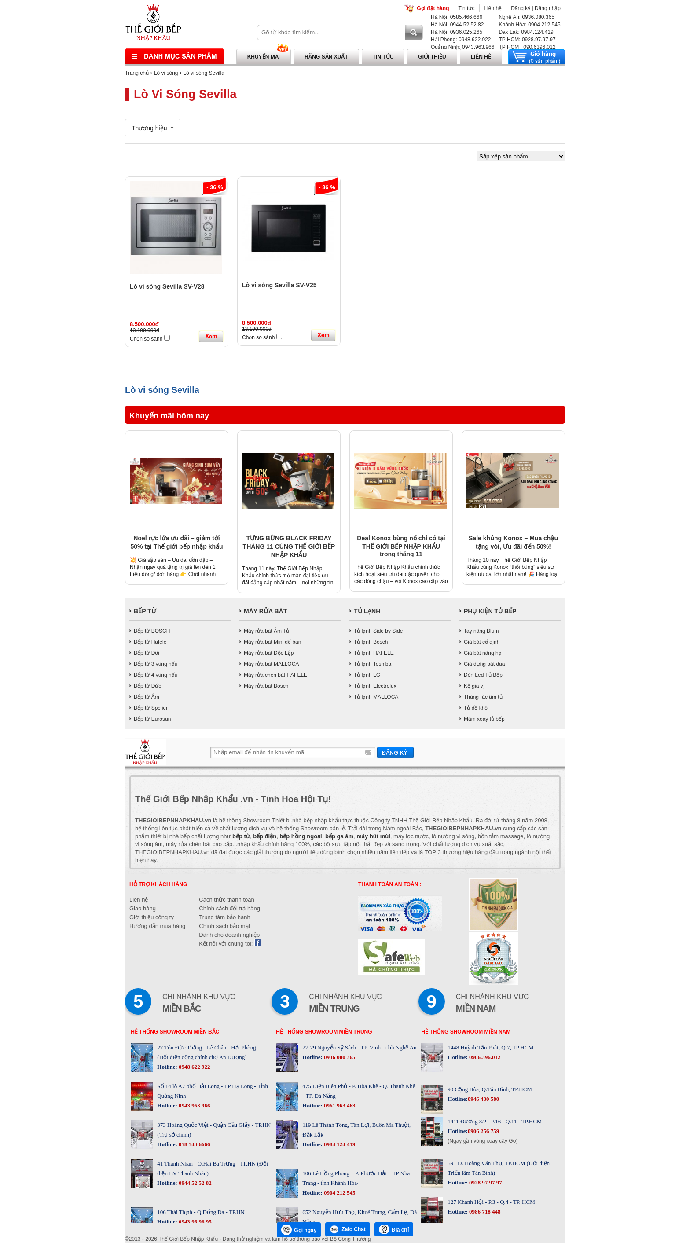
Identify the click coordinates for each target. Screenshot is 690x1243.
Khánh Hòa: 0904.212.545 (529, 25)
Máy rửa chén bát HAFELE (275, 675)
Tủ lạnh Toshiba (372, 664)
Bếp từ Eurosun (152, 719)
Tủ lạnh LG (367, 675)
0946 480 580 (483, 1099)
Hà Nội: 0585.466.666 (456, 17)
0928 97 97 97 (485, 1182)
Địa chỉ (394, 1229)
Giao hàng (142, 908)
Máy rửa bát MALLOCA (271, 664)
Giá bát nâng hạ (483, 653)
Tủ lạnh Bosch (371, 642)
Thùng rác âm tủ (483, 697)
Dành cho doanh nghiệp (229, 934)
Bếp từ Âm (146, 697)
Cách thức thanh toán (226, 899)
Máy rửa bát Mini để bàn (272, 642)
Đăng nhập (548, 8)
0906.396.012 (484, 1057)
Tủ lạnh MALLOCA (376, 697)
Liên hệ (493, 8)
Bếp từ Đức (147, 686)
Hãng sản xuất (326, 57)
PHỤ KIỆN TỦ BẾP (490, 611)
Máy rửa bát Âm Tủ (266, 631)
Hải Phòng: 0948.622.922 (461, 40)
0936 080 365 (339, 1057)
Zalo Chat (348, 1229)
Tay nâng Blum (481, 631)
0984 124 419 (339, 1144)
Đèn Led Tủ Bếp (483, 675)
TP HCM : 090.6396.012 (527, 47)
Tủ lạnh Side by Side (378, 631)
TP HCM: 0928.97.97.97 (527, 40)
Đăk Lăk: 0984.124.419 (526, 32)
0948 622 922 (193, 1066)
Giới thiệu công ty (151, 917)
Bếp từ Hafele (150, 642)
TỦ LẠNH (367, 611)
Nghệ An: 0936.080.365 (526, 17)
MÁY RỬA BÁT (265, 611)
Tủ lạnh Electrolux (375, 686)
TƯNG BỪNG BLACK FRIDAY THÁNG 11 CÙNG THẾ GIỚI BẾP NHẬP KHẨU (289, 546)
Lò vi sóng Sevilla (203, 73)
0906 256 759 (483, 1131)
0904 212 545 (339, 1192)
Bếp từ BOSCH (152, 631)
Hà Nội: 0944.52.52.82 (457, 25)
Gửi (395, 752)
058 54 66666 (193, 1144)
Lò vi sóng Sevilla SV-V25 (279, 285)
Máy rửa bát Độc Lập (269, 653)
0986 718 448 (484, 1211)
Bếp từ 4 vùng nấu (155, 675)
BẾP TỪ (145, 611)
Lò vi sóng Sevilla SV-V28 (167, 286)
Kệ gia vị (474, 686)
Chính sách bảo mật (224, 926)
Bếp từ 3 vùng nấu (155, 664)
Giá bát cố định (481, 642)
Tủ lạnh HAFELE (374, 653)
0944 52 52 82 (194, 1183)
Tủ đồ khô (476, 708)
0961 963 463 (339, 1105)
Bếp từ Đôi (146, 653)
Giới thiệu (432, 57)
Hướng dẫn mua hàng (157, 926)
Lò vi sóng (166, 73)
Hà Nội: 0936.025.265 (456, 32)
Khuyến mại (263, 57)
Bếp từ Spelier (151, 708)
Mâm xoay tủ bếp (484, 719)
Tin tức (467, 8)
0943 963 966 (193, 1105)
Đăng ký (520, 8)
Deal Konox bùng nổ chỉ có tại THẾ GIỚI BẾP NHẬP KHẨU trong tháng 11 (401, 546)
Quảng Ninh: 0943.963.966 (462, 47)
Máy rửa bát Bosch (266, 686)
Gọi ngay (298, 1230)
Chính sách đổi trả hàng (229, 908)
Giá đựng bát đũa (484, 664)
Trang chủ (137, 73)
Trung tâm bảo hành (224, 917)
